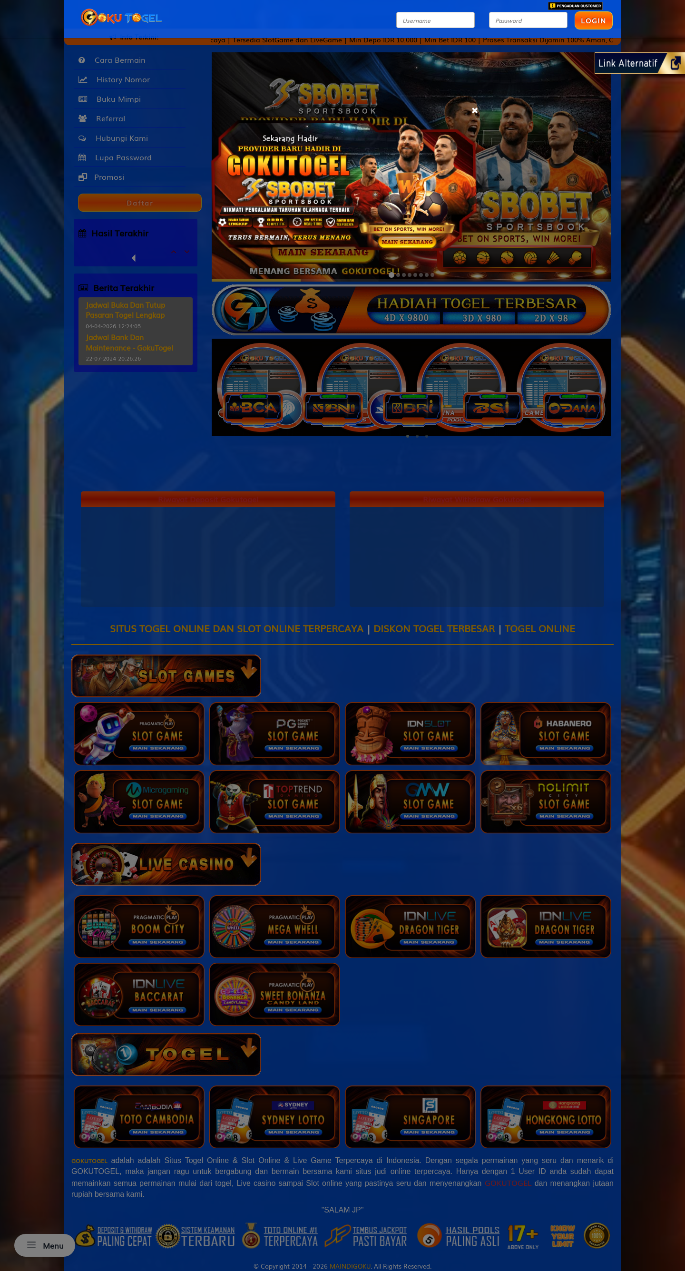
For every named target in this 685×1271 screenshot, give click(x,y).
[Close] (474, 109)
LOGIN (594, 20)
